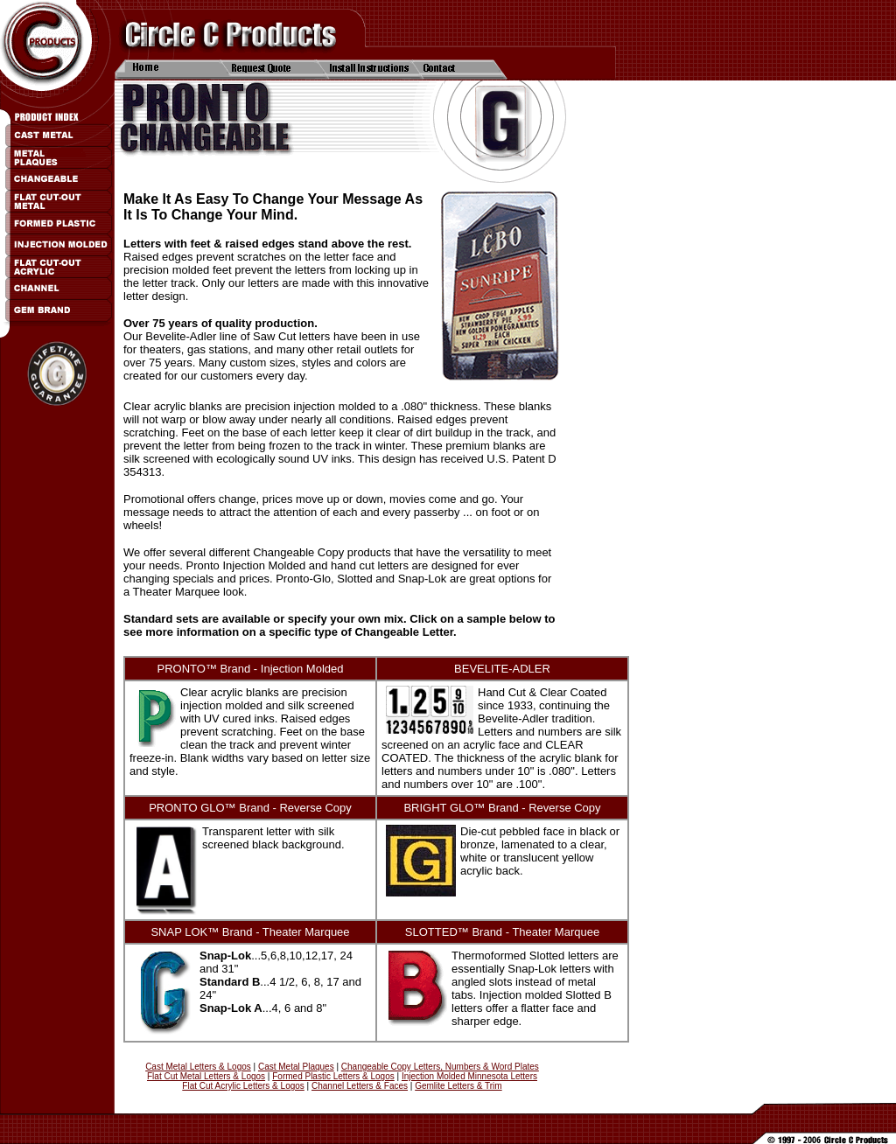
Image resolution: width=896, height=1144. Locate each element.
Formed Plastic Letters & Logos (333, 1076)
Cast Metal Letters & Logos (198, 1066)
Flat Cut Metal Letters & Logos (206, 1076)
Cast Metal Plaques (296, 1066)
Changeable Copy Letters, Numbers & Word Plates (440, 1066)
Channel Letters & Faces (360, 1086)
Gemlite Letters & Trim (458, 1086)
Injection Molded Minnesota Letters (469, 1076)
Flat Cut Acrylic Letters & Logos (243, 1086)
